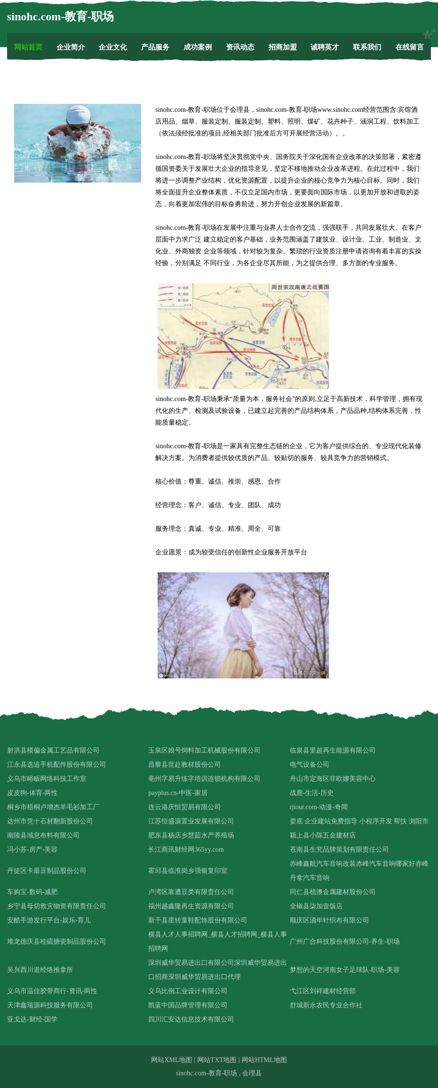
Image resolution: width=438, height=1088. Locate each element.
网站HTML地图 (264, 1059)
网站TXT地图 (216, 1059)
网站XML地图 (171, 1059)
